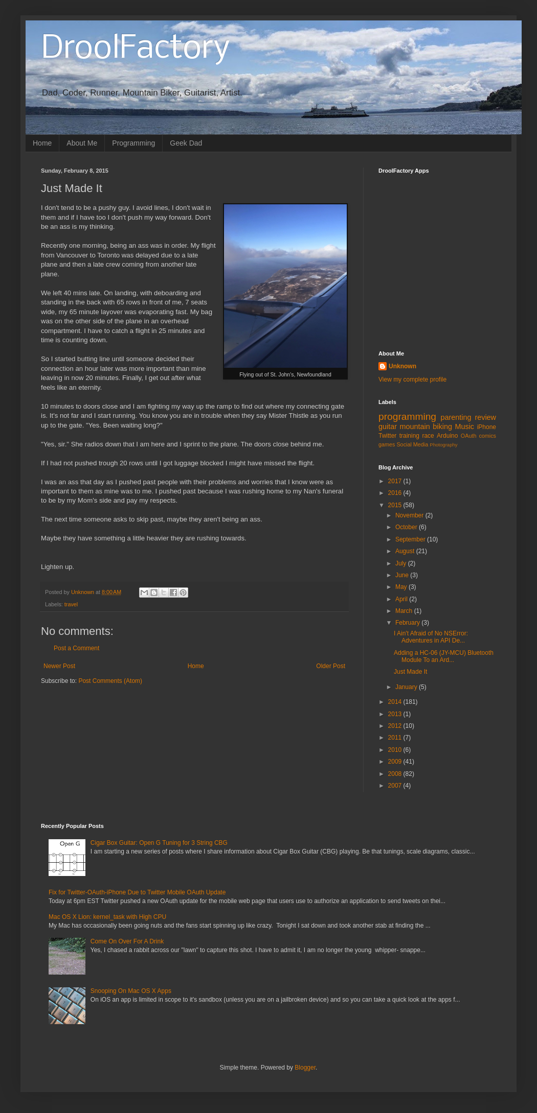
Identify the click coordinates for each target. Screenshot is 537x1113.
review (485, 417)
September (411, 539)
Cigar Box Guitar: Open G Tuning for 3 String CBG (159, 842)
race (428, 435)
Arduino (447, 435)
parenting (455, 417)
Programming (133, 143)
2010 (396, 749)
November (410, 515)
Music (464, 426)
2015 (396, 505)
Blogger (305, 1067)
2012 (396, 725)
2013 (396, 714)
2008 (396, 773)
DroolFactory (135, 49)
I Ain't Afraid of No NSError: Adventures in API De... (431, 637)
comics (487, 436)
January (407, 687)
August (405, 551)
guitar (387, 426)
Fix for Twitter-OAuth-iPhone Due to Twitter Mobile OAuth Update (137, 892)
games (386, 444)
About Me (81, 143)
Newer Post (59, 666)
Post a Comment (76, 648)
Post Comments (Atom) (110, 680)
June (402, 575)
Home (42, 143)
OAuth (469, 436)
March (404, 610)
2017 (396, 481)
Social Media (412, 444)
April (402, 599)
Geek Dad (186, 143)
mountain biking (426, 426)
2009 (396, 761)
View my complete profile (412, 379)
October (407, 527)
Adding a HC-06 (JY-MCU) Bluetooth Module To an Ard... (444, 656)
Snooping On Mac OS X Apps (131, 990)
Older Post (330, 666)
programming (407, 416)
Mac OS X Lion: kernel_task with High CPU (107, 916)
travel (71, 604)
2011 (396, 737)
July (401, 563)
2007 (396, 785)
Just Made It (410, 671)
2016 (396, 492)
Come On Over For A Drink (127, 941)
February (408, 622)
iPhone (486, 427)
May (402, 586)
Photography (443, 444)
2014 (396, 701)
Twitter (387, 435)
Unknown (402, 366)
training (409, 435)
